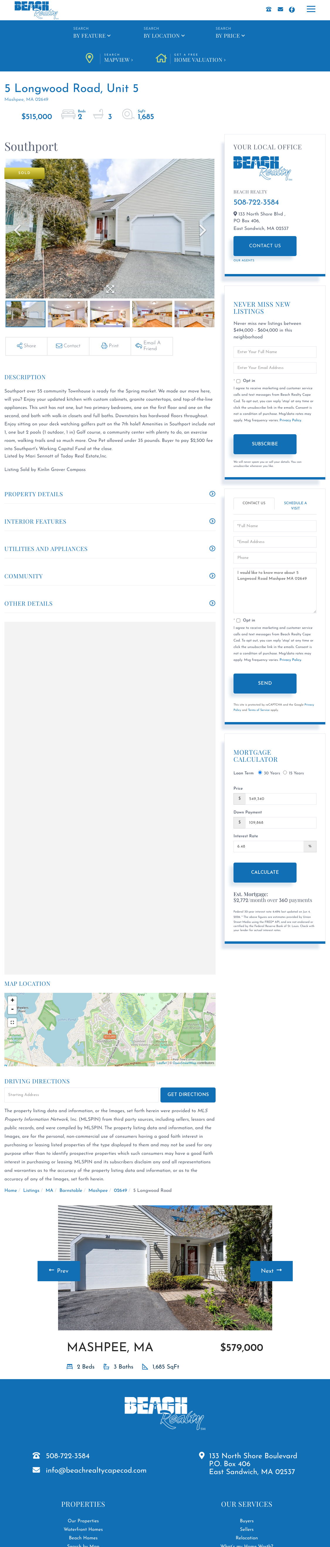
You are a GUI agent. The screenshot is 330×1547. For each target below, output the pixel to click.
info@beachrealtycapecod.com (96, 1471)
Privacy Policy (290, 420)
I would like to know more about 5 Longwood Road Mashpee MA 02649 (275, 590)
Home (10, 1190)
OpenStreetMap (185, 1063)
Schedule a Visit (295, 506)
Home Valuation (200, 58)
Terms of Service (259, 710)
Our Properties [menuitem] (83, 1521)
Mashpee (98, 1190)
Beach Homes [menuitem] (83, 1538)
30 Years (269, 773)
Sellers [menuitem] (247, 1529)
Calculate (265, 872)
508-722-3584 (256, 203)
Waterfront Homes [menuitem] (83, 1529)
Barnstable (71, 1190)
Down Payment (247, 812)
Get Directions (188, 1094)
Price (238, 788)
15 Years (293, 773)
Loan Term (243, 773)
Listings (31, 1190)
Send (265, 683)
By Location (162, 35)
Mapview (118, 58)
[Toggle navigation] (312, 8)
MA (49, 1190)
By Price (228, 35)
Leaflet (162, 1063)
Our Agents (243, 260)
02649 (120, 1190)
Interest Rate (245, 836)
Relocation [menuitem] (247, 1538)
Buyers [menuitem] (247, 1521)
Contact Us (265, 246)
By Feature (89, 35)
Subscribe (265, 444)
